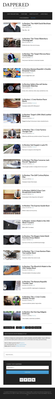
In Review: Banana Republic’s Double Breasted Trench (36, 70)
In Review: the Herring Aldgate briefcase (34, 313)
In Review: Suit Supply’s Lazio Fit (34, 145)
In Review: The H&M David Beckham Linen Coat (36, 24)
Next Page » (38, 327)
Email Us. (22, 342)
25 (17, 327)
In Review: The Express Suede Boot (36, 206)
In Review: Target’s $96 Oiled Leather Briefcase (36, 115)
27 (23, 327)
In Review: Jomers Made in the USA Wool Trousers (36, 222)
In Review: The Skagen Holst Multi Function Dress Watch (35, 237)
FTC (27, 394)
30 (32, 327)
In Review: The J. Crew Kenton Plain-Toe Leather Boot (36, 252)
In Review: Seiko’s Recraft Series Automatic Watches (34, 85)
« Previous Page (7, 327)
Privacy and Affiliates (42, 393)
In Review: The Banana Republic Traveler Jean (34, 282)
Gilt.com (50, 393)
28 (26, 327)
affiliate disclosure (20, 346)
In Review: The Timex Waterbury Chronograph (35, 39)
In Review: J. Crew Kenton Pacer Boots (34, 100)
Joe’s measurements (21, 344)
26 (20, 327)
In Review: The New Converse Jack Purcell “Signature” (35, 161)
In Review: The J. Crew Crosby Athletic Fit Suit (34, 297)
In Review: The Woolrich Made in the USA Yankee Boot (36, 267)
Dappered (27, 6)
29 (29, 327)
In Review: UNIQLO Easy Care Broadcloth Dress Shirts (33, 191)
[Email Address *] (27, 367)
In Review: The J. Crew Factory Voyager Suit (34, 130)
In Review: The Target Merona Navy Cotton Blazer (36, 55)
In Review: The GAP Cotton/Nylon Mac (35, 176)
